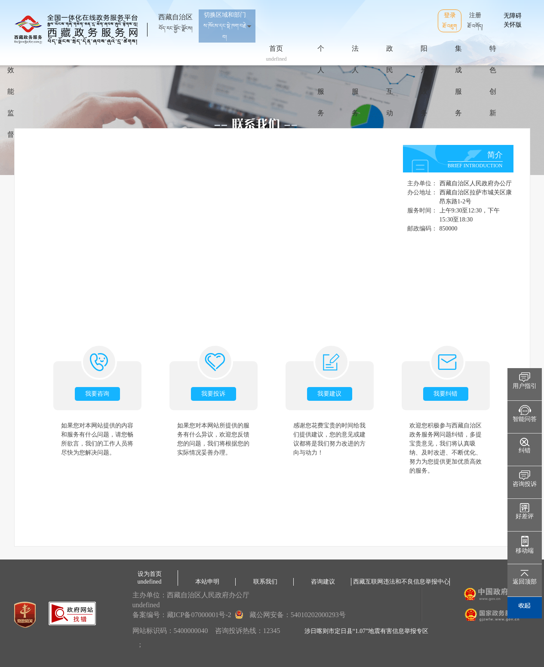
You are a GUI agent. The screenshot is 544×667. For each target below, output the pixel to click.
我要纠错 (445, 393)
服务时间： (422, 210)
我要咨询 (97, 393)
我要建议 (329, 393)
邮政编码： (422, 228)
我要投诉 (213, 393)
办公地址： (422, 192)
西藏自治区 (175, 19)
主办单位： (422, 183)
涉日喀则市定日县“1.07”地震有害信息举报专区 (366, 631)
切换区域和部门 (224, 26)
